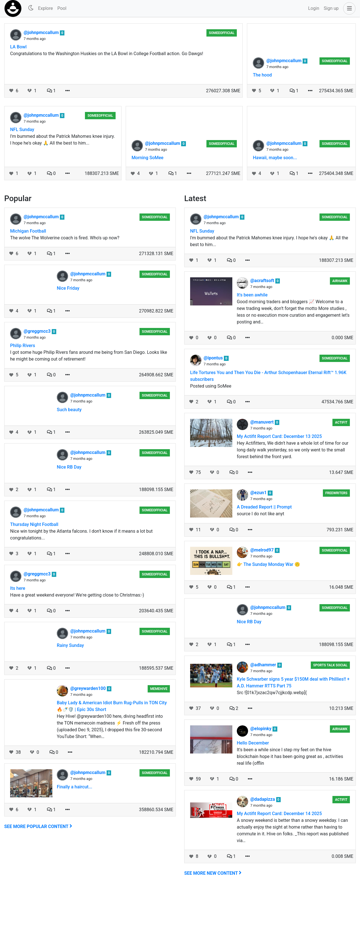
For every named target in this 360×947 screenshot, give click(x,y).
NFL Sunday (22, 185)
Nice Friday (68, 344)
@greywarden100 (88, 744)
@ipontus (214, 414)
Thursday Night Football (34, 580)
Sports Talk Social (330, 721)
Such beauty (69, 466)
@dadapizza (263, 855)
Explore (45, 8)
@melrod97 (262, 606)
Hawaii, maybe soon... (275, 214)
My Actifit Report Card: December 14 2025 (279, 869)
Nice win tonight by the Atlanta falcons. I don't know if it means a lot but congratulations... (81, 591)
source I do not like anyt (260, 570)
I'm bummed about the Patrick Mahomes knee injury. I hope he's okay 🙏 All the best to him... (62, 196)
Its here (17, 644)
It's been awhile (252, 351)
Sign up (331, 8)
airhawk (339, 337)
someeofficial (222, 33)
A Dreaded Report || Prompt (264, 563)
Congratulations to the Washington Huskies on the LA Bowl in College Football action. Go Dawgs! (106, 53)
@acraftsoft (262, 336)
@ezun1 (259, 549)
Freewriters (336, 549)
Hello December (253, 799)
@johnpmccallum (42, 32)
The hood (262, 131)
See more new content (213, 929)
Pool (61, 8)
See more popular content (38, 882)
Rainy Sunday (70, 701)
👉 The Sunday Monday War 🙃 (268, 620)
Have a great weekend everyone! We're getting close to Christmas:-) (77, 651)
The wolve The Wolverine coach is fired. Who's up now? (64, 294)
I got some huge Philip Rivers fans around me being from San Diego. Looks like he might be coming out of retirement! (88, 412)
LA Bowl (18, 47)
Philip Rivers (22, 401)
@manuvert (262, 478)
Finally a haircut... (74, 843)
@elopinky (261, 785)
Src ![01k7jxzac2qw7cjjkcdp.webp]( (272, 749)
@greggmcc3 (38, 387)
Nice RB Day (69, 523)
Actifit (341, 479)
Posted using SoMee (210, 442)
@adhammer (263, 721)
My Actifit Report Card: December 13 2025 (279, 492)
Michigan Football (28, 287)
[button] (348, 8)
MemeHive (158, 745)
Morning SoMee (148, 214)
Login (313, 8)
